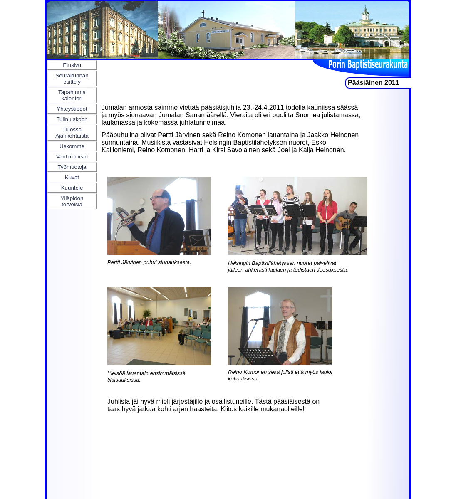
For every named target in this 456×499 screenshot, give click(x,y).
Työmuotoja (72, 167)
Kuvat (72, 177)
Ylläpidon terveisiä (72, 201)
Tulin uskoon (71, 119)
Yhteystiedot (72, 109)
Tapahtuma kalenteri (72, 95)
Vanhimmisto (72, 156)
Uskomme (71, 146)
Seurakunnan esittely (71, 78)
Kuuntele (72, 188)
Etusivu (72, 65)
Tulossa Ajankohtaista (72, 132)
